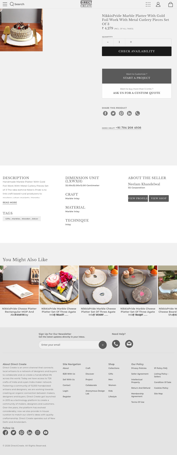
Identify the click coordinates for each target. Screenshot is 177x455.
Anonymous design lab (95, 392)
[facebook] (105, 113)
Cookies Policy (161, 388)
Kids (111, 391)
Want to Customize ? (137, 76)
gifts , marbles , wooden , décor (21, 219)
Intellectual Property (136, 381)
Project (89, 379)
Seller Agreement (139, 374)
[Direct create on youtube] (46, 432)
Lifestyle (113, 396)
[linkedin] (129, 113)
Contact (66, 385)
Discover (90, 374)
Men (111, 379)
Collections (114, 368)
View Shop (158, 198)
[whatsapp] (137, 113)
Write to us (129, 343)
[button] (172, 291)
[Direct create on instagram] (38, 432)
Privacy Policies (138, 368)
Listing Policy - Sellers (161, 375)
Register (67, 396)
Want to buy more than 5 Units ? (137, 91)
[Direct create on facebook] (6, 432)
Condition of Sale (162, 382)
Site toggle (5, 4)
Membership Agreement (137, 395)
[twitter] (113, 113)
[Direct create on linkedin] (30, 432)
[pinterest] (121, 113)
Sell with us (69, 379)
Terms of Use (137, 402)
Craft (88, 368)
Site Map (158, 394)
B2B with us (69, 374)
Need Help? (121, 127)
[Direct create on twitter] (14, 432)
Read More (10, 202)
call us (116, 343)
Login (65, 391)
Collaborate (91, 385)
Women (112, 385)
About (66, 368)
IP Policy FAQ (160, 368)
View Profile (138, 198)
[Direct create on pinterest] (22, 432)
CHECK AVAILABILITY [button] (137, 51)
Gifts (111, 374)
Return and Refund (140, 388)
